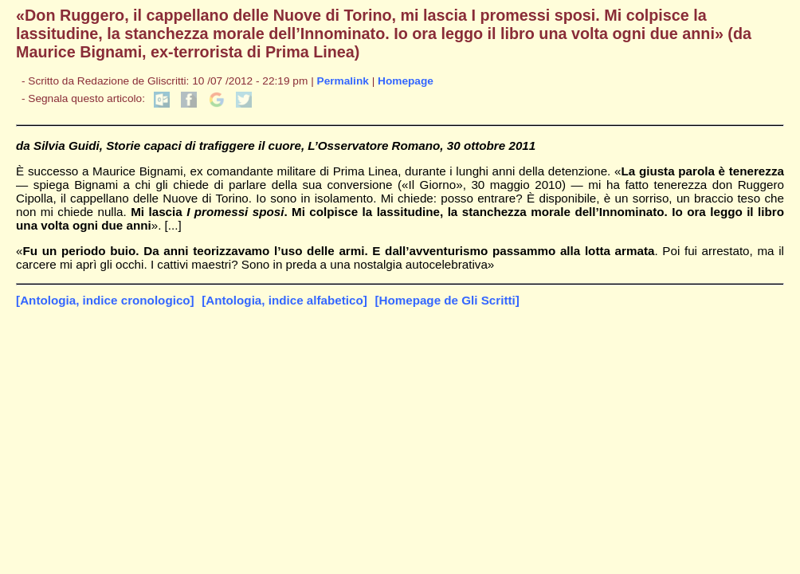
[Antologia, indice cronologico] (105, 300)
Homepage (405, 81)
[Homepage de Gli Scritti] (447, 300)
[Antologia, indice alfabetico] (284, 300)
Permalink (343, 81)
